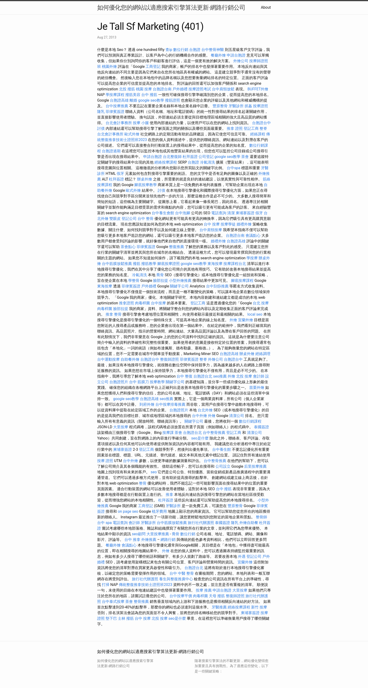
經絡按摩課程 (165, 162)
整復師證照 (169, 359)
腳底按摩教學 (145, 185)
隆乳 (101, 111)
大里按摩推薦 (157, 534)
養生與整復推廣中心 (176, 579)
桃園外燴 (109, 66)
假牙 (120, 173)
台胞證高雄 (119, 100)
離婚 (133, 100)
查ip (168, 49)
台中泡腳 (182, 213)
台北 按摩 (261, 303)
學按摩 (252, 258)
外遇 (241, 556)
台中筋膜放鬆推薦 (117, 263)
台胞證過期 (111, 151)
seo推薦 (220, 376)
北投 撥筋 (127, 89)
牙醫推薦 (219, 607)
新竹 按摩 (259, 607)
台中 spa (104, 522)
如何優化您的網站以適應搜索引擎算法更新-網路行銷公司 (171, 7)
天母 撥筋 (217, 596)
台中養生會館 (163, 213)
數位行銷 (180, 49)
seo (154, 472)
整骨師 (261, 517)
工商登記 (153, 66)
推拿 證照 (235, 128)
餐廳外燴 (218, 55)
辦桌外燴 (144, 179)
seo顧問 (139, 534)
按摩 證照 (105, 461)
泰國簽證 (261, 427)
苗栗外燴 (256, 387)
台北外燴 (205, 410)
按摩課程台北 (234, 263)
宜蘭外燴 (245, 320)
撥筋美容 (132, 94)
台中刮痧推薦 (217, 286)
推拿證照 (126, 303)
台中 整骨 (145, 218)
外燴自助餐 (248, 522)
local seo (254, 314)
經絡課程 (257, 134)
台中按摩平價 (180, 596)
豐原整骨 (220, 106)
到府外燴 (146, 404)
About (266, 7)
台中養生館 (221, 449)
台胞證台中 (261, 123)
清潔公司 (236, 415)
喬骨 (160, 275)
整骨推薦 (141, 601)
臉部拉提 (160, 280)
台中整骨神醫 (212, 49)
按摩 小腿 (141, 123)
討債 (101, 128)
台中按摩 (158, 303)
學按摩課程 (115, 94)
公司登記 (206, 156)
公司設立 (222, 466)
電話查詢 (218, 213)
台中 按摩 (212, 224)
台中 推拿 (132, 539)
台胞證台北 (202, 376)
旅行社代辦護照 (201, 522)
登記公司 (129, 218)
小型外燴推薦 (180, 280)
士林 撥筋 (126, 618)
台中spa (233, 168)
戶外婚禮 (180, 89)
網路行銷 (168, 539)
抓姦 (248, 106)
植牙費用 (159, 511)
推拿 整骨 (114, 314)
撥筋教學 (148, 263)
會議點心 (253, 235)
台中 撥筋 (149, 94)
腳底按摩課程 (242, 280)
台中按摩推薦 (117, 106)
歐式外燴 (131, 134)
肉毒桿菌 (142, 303)
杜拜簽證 (190, 156)
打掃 (105, 584)
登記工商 (251, 128)
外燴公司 (240, 61)
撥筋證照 (172, 100)
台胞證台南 (162, 89)
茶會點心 (128, 247)
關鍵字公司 (179, 286)
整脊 (263, 128)
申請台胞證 (236, 55)
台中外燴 (199, 415)
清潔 (231, 213)
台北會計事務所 (119, 123)
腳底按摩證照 (168, 263)
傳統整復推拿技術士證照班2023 (145, 584)
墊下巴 (111, 618)
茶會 (245, 156)
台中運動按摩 (108, 359)
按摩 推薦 (204, 590)
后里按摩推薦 (255, 466)
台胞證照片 (118, 382)
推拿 (169, 494)
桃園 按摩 (144, 89)
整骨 (142, 483)
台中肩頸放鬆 (223, 89)
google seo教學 (151, 100)
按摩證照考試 (199, 89)
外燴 (233, 320)
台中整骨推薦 (214, 432)
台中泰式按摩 (113, 601)
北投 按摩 (244, 376)
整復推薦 (176, 247)
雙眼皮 (115, 218)
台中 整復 (184, 376)
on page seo (128, 511)
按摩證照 (260, 106)
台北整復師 (172, 156)
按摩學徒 (228, 224)
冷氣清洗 (207, 162)
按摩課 (168, 432)
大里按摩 (120, 427)
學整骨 (133, 280)
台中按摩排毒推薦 (170, 404)
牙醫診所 (236, 106)
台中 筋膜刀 (139, 382)
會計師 (258, 376)
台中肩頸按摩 (210, 230)
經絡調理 (262, 354)
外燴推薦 (148, 539)
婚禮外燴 (244, 224)
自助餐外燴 (130, 359)
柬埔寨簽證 (245, 213)
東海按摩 (214, 263)
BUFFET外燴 (258, 89)
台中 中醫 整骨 (181, 573)
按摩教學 (157, 382)
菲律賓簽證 (115, 111)
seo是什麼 (200, 438)
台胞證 (194, 49)
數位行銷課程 (250, 421)
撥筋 (136, 263)
